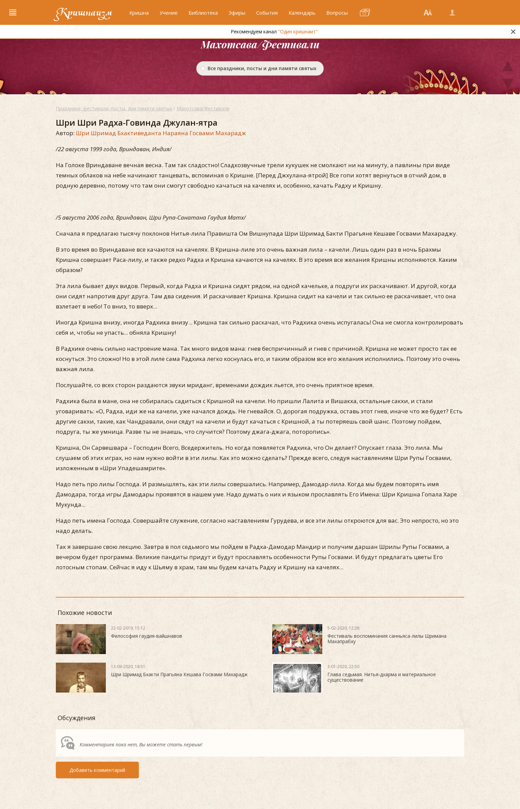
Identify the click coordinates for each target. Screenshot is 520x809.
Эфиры (237, 12)
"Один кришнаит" (313, 31)
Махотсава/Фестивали (203, 108)
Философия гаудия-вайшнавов (146, 636)
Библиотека (203, 12)
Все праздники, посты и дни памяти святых (262, 68)
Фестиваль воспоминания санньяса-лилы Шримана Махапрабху (386, 639)
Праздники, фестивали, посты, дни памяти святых (114, 108)
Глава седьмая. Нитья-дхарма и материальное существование (381, 677)
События (267, 12)
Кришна (139, 12)
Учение (169, 12)
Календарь (302, 12)
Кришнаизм (84, 12)
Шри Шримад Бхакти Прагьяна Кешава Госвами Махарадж (179, 674)
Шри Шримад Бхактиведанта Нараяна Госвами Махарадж (161, 133)
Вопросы (337, 12)
